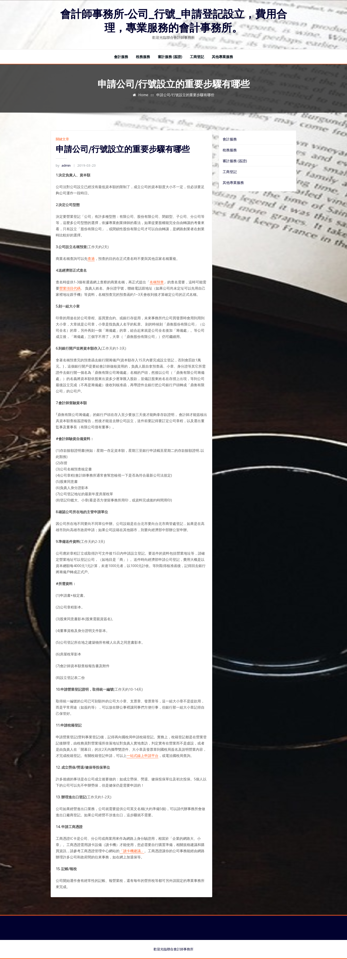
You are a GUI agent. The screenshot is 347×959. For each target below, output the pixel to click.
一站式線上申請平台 (142, 755)
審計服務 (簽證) (170, 56)
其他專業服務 (222, 56)
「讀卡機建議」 (132, 850)
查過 (91, 258)
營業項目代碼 (70, 288)
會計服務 (121, 56)
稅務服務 (143, 56)
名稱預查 (157, 282)
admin (63, 165)
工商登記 (197, 56)
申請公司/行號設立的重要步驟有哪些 (185, 94)
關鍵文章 (62, 139)
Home (143, 94)
